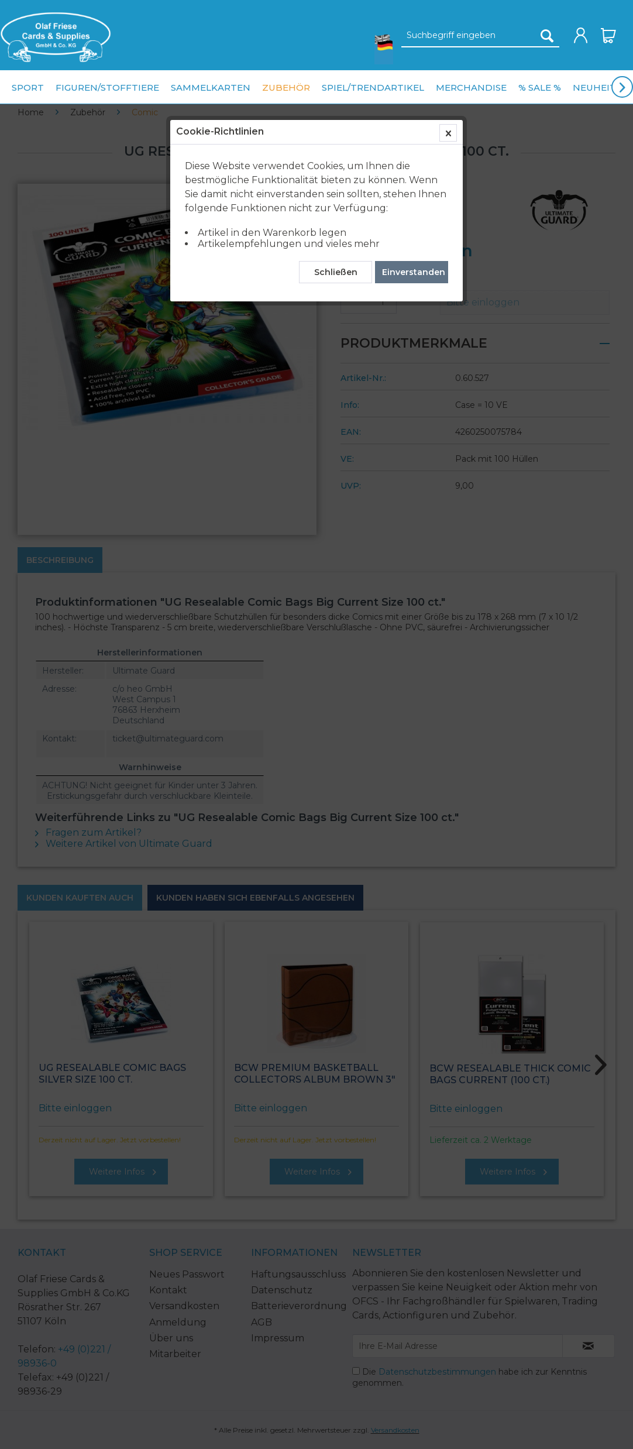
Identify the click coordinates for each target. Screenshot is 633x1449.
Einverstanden (413, 272)
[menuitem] (55, 37)
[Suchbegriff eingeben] (480, 35)
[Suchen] (547, 35)
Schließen (335, 272)
